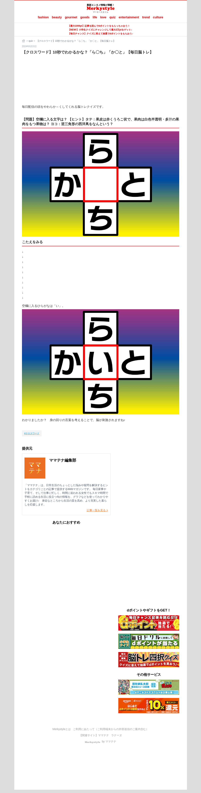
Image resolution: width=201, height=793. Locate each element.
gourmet (71, 17)
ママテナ (103, 735)
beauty (57, 17)
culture (158, 17)
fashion (43, 17)
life (95, 17)
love (103, 17)
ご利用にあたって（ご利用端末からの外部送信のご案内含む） (111, 729)
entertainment (129, 17)
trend (146, 17)
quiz (112, 17)
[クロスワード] (32, 433)
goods (85, 17)
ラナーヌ (116, 735)
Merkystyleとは (61, 729)
